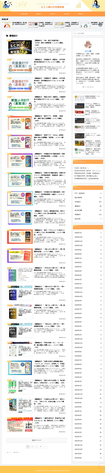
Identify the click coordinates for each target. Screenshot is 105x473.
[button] (100, 25)
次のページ (36, 441)
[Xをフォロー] (86, 87)
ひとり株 (88, 51)
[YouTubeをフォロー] (88, 87)
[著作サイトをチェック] (83, 87)
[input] (88, 33)
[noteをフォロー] (90, 87)
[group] (15, 25)
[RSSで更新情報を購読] (93, 87)
